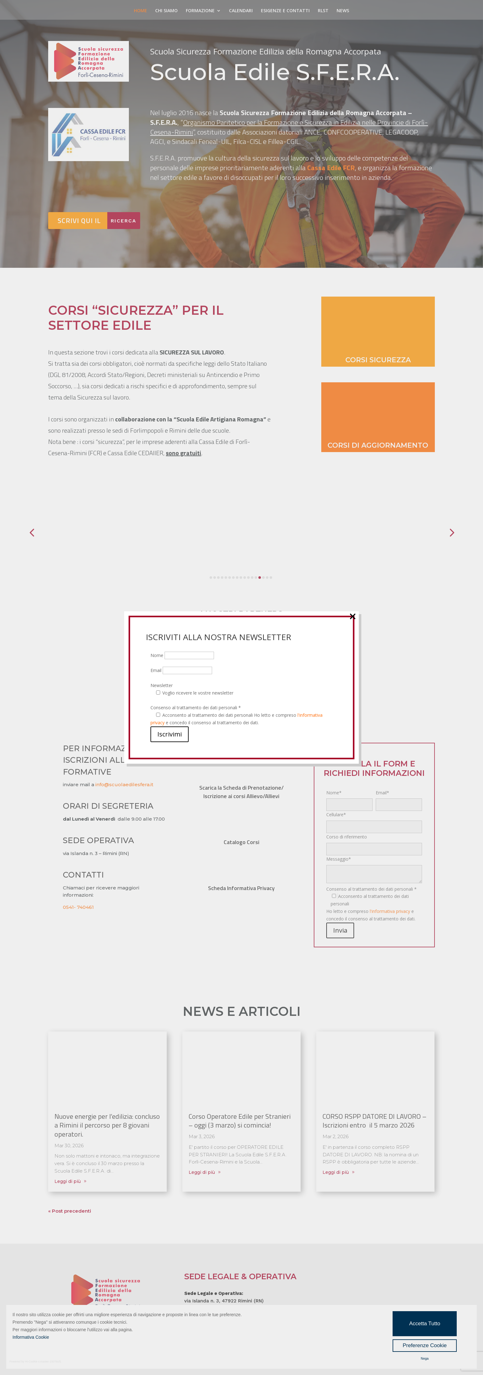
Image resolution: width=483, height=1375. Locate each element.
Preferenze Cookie (425, 1345)
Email (181, 670)
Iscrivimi (169, 734)
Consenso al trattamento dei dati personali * (195, 707)
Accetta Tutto (424, 1324)
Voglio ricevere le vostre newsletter (197, 693)
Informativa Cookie (31, 1337)
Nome (182, 655)
